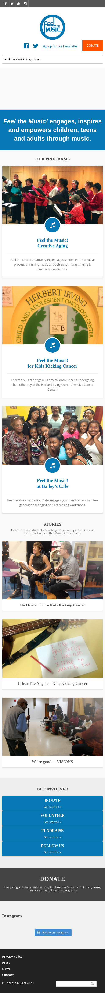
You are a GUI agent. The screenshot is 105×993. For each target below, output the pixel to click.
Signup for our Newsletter (60, 46)
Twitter (35, 47)
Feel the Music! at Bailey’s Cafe (52, 483)
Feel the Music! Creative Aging (52, 243)
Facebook (26, 47)
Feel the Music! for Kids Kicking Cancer (52, 363)
